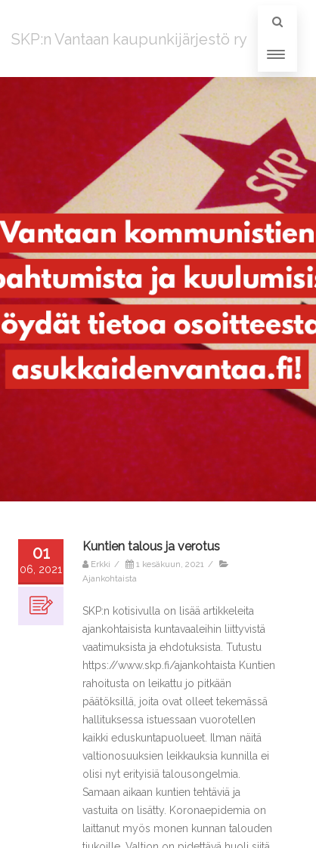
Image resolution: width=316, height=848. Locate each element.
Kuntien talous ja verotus (151, 546)
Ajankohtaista (109, 578)
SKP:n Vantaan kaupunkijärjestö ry (129, 39)
